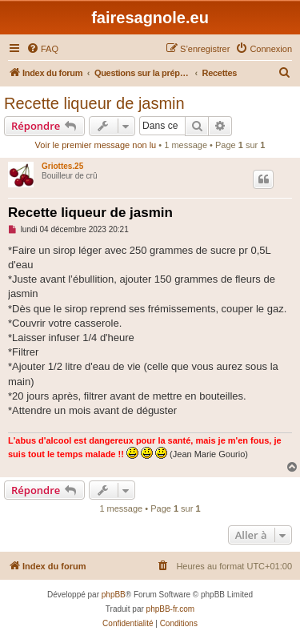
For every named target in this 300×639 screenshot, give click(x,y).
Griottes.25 (62, 166)
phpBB (114, 594)
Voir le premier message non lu (96, 145)
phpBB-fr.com (170, 609)
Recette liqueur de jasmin (94, 103)
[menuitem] (42, 48)
